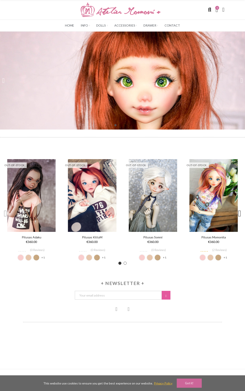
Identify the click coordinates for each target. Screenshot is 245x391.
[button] (115, 125)
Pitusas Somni (152, 237)
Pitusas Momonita (213, 237)
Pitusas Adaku (31, 237)
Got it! (189, 383)
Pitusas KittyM (92, 237)
